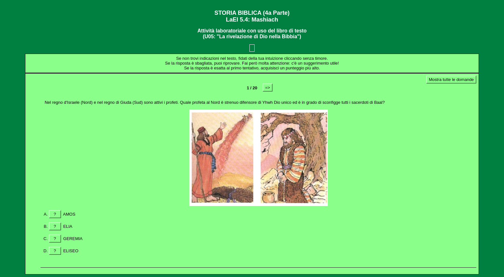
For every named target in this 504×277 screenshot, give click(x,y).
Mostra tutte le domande (451, 79)
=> (267, 87)
